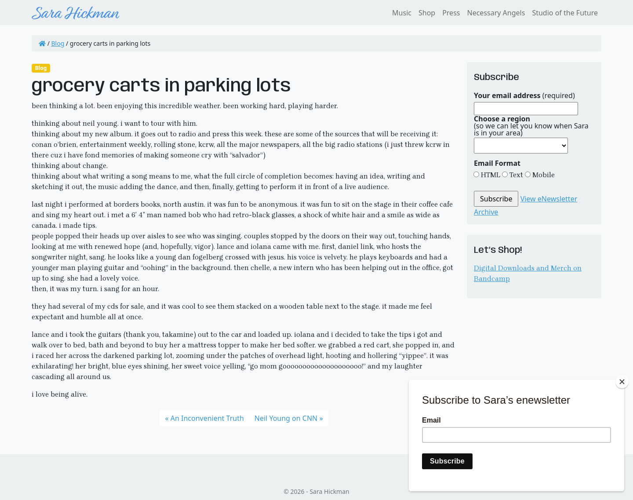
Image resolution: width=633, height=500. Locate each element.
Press (451, 13)
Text (515, 175)
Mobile (543, 175)
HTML (489, 175)
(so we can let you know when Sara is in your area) (531, 125)
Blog (58, 43)
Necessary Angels (496, 13)
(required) (524, 95)
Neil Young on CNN (286, 418)
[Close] (622, 381)
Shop (426, 13)
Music (401, 13)
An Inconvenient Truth (207, 418)
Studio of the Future (565, 13)
